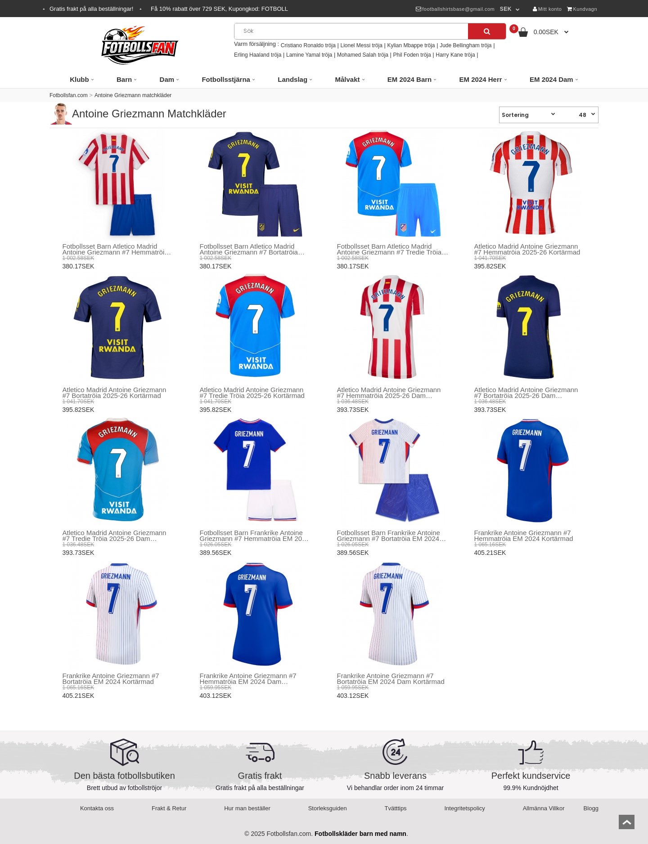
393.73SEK (353, 409)
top (626, 825)
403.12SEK (216, 695)
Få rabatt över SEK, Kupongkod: (219, 8)
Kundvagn (582, 9)
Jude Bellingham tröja (465, 45)
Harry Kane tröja (455, 55)
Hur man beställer (247, 808)
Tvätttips (396, 808)
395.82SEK (490, 266)
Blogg (591, 808)
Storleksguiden (327, 808)
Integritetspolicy (465, 808)
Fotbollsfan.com (69, 95)
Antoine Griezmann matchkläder (132, 95)
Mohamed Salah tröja (362, 55)
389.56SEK (216, 552)
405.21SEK (490, 552)
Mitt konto (547, 9)
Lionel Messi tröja (361, 45)
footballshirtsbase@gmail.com (455, 9)
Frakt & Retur (169, 808)
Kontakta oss (97, 808)
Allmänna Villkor (544, 808)
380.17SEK (78, 266)
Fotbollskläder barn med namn (360, 833)
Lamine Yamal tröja (309, 55)
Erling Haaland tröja (257, 55)
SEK (506, 9)
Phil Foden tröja (412, 55)
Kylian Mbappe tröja (411, 45)
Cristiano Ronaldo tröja (308, 45)
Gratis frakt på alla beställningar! (92, 8)
